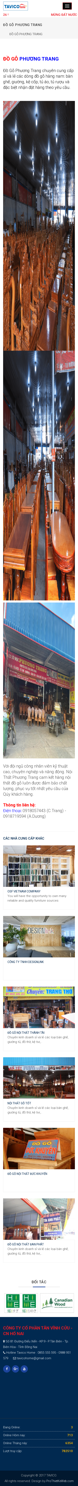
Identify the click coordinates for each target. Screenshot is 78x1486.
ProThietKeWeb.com (60, 1481)
